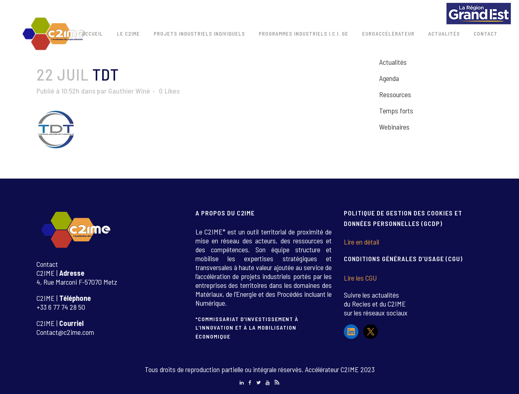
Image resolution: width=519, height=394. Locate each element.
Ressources (395, 94)
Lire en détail (361, 241)
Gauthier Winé (129, 90)
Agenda (389, 78)
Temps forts (396, 110)
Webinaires (394, 126)
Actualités (393, 62)
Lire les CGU (360, 277)
